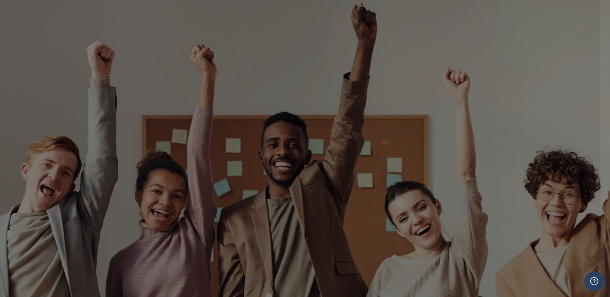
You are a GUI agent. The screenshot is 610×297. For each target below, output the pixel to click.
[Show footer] (594, 281)
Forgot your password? (560, 271)
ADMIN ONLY (475, 201)
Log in (523, 287)
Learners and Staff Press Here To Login (522, 164)
